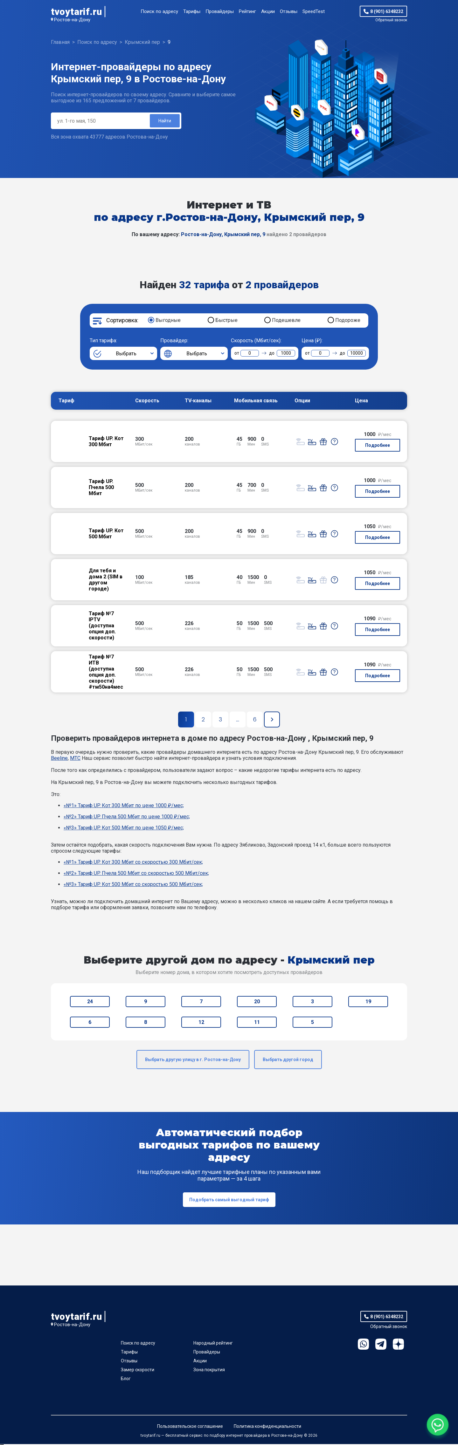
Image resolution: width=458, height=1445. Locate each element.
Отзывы (288, 11)
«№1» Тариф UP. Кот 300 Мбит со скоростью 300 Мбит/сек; (133, 863)
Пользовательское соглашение (190, 1427)
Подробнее (377, 446)
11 (257, 1023)
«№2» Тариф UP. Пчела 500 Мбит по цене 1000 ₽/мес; (127, 818)
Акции (268, 11)
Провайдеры (219, 11)
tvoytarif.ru (76, 11)
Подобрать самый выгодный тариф (229, 1200)
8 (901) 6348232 (386, 11)
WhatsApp (363, 1345)
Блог (126, 1379)
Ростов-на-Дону (72, 19)
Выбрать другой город (288, 1060)
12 (201, 1023)
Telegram (380, 1345)
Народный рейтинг (213, 1343)
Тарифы (191, 11)
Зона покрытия (209, 1370)
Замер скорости (137, 1370)
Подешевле (286, 321)
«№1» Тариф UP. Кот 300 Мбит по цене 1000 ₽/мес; (124, 806)
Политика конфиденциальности (267, 1427)
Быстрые (226, 321)
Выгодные (168, 321)
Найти (164, 121)
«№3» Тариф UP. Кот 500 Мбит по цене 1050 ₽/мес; (124, 829)
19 (368, 1002)
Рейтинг (247, 11)
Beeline (59, 759)
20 (257, 1002)
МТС (75, 759)
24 (90, 1002)
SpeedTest (313, 11)
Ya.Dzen (398, 1345)
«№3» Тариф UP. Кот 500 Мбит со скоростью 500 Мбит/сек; (133, 885)
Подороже (347, 321)
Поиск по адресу (159, 11)
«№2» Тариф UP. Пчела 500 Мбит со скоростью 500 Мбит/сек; (136, 874)
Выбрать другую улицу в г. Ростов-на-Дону (193, 1060)
